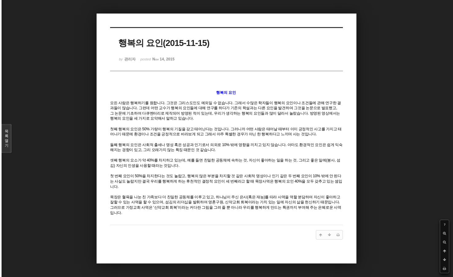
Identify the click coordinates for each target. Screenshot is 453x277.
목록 (6, 138)
